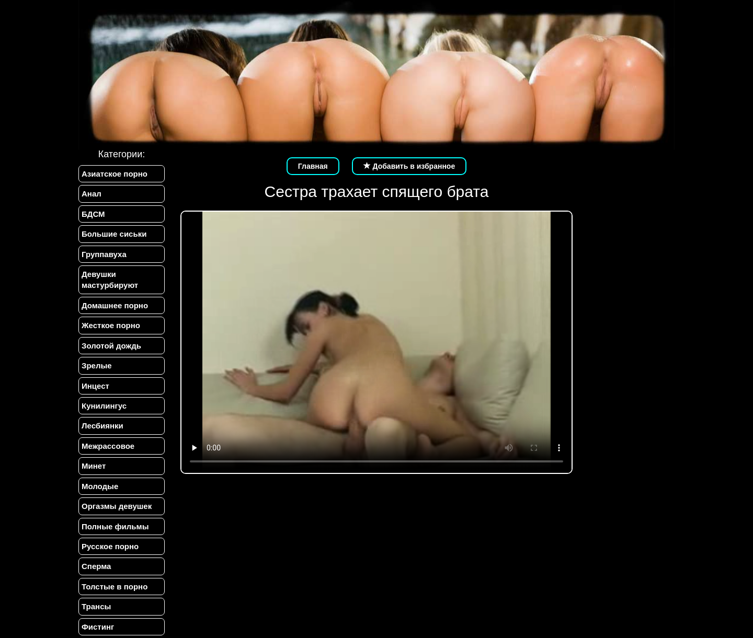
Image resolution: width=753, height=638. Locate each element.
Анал (91, 193)
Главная (313, 166)
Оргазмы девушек (117, 506)
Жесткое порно (111, 325)
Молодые (100, 486)
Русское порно (110, 546)
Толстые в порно (114, 586)
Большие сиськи (114, 233)
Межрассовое (108, 446)
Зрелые (97, 365)
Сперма (96, 566)
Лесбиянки (102, 425)
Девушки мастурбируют (110, 279)
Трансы (96, 606)
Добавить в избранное (409, 166)
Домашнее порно (115, 305)
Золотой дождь (111, 345)
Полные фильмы (115, 526)
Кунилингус (104, 405)
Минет (94, 465)
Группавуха (104, 254)
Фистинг (98, 626)
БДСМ (93, 214)
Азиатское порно (114, 173)
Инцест (95, 385)
